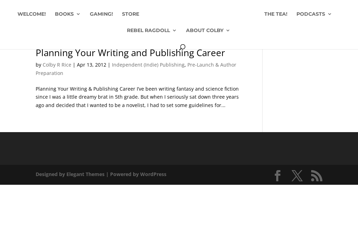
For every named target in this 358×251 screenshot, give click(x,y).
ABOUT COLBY (204, 30)
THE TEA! (275, 14)
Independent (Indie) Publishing (148, 64)
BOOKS (64, 14)
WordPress (153, 174)
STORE (130, 14)
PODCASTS (310, 14)
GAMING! (101, 14)
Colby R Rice (57, 64)
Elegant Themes (85, 174)
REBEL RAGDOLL (148, 30)
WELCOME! (31, 14)
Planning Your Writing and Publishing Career (130, 52)
